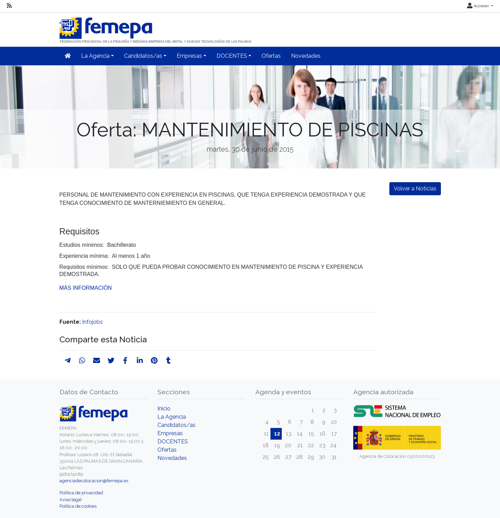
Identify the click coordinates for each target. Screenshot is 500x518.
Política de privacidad (81, 492)
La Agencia (171, 417)
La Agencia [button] (95, 56)
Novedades (306, 56)
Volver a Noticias (415, 188)
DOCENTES (172, 441)
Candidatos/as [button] (143, 56)
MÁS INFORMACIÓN (85, 288)
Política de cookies (78, 506)
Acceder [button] (478, 5)
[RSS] (9, 5)
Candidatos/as (176, 425)
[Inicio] (156, 27)
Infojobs (92, 322)
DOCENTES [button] (231, 56)
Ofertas (271, 56)
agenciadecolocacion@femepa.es (93, 480)
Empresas (170, 433)
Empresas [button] (189, 56)
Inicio (163, 408)
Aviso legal (70, 499)
